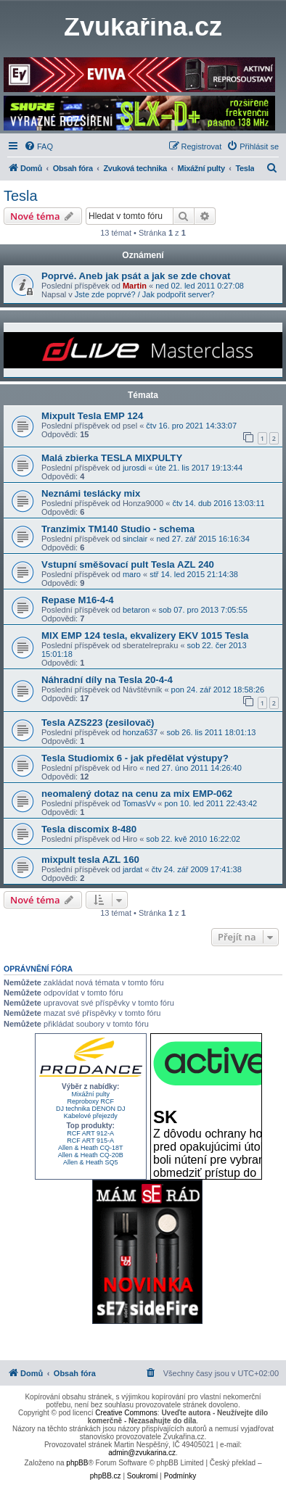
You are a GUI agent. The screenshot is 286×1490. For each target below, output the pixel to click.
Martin (135, 285)
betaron (136, 609)
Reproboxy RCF (90, 1101)
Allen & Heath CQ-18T (90, 1147)
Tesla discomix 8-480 (88, 829)
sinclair (135, 538)
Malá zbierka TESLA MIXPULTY (111, 457)
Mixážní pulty (90, 1094)
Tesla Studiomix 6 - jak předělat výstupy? (135, 758)
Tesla (21, 196)
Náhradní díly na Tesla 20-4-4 (107, 679)
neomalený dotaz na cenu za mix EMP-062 (136, 793)
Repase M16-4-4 (77, 600)
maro (132, 574)
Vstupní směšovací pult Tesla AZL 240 (127, 564)
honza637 (140, 732)
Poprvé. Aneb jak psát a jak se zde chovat (135, 275)
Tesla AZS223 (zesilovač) (97, 722)
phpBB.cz (105, 1476)
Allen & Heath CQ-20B (90, 1155)
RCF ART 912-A (90, 1133)
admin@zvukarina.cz (142, 1453)
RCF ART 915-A (90, 1140)
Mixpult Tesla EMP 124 (92, 415)
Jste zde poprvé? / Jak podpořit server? (145, 294)
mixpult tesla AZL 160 (90, 859)
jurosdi (134, 467)
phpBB (77, 1463)
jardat (133, 869)
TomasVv (139, 803)
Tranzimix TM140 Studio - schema (118, 528)
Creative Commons (126, 1413)
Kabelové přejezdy (91, 1115)
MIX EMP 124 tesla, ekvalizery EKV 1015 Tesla (144, 635)
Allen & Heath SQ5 (90, 1162)
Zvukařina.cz (143, 27)
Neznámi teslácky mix (90, 493)
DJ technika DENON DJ (91, 1108)
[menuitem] (38, 146)
